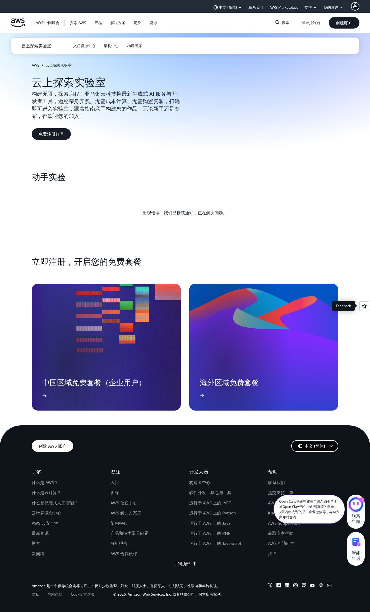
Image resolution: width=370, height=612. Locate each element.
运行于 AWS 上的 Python (212, 513)
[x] (270, 586)
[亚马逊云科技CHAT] (356, 505)
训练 (114, 492)
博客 (36, 543)
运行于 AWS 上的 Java (209, 523)
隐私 (35, 594)
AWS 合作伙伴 (123, 553)
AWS (35, 65)
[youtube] (312, 586)
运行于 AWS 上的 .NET (210, 502)
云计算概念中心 (46, 513)
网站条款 (55, 594)
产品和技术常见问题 (129, 533)
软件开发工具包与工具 (210, 492)
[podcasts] (321, 586)
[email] (329, 586)
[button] (78, 22)
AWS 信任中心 (123, 502)
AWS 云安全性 (45, 523)
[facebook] (278, 586)
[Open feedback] (364, 306)
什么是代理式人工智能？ (55, 502)
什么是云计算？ (46, 492)
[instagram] (295, 586)
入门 (114, 482)
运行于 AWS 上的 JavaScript (215, 543)
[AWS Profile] (355, 6)
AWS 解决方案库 (125, 513)
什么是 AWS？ (45, 482)
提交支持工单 (280, 492)
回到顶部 (185, 563)
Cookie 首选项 (82, 594)
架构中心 (118, 523)
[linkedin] (287, 586)
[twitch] (304, 586)
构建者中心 (199, 482)
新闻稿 (38, 553)
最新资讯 (40, 533)
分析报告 (118, 543)
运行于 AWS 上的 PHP (209, 533)
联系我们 (276, 482)
